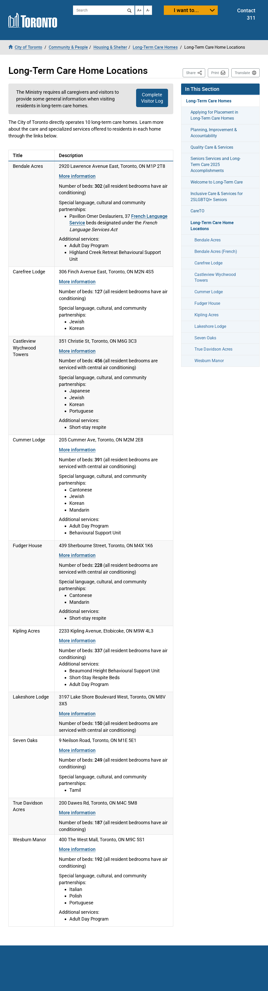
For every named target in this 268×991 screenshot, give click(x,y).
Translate (242, 73)
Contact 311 (246, 14)
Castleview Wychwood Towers (215, 277)
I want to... (186, 10)
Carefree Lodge (208, 263)
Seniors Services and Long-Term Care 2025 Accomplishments (216, 164)
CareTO (197, 210)
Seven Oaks (205, 337)
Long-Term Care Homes (208, 101)
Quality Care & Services (212, 147)
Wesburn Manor (209, 360)
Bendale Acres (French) (215, 251)
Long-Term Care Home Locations (212, 225)
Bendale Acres (207, 239)
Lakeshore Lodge (210, 326)
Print (215, 73)
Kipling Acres (206, 314)
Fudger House (207, 303)
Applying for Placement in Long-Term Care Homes (214, 115)
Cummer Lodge (208, 291)
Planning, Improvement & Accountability (214, 132)
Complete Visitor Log (152, 98)
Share (195, 72)
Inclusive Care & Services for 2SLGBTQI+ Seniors (217, 196)
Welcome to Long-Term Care (217, 182)
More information (77, 176)
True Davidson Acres (213, 349)
